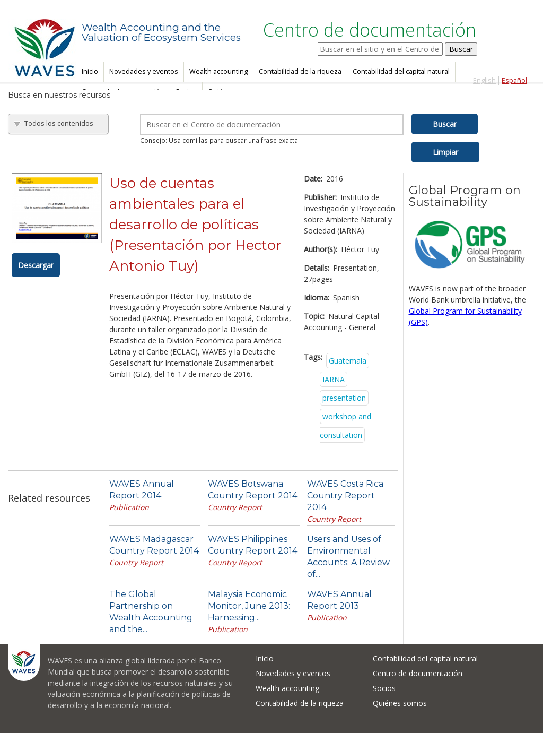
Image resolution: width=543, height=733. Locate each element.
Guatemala (347, 361)
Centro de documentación (417, 673)
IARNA (333, 379)
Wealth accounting (218, 71)
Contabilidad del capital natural (401, 71)
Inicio (90, 71)
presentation (344, 398)
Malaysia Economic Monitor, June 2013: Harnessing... (249, 606)
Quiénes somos (400, 703)
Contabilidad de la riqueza (300, 71)
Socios (384, 688)
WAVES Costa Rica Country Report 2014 (345, 495)
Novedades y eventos (143, 71)
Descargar (36, 265)
